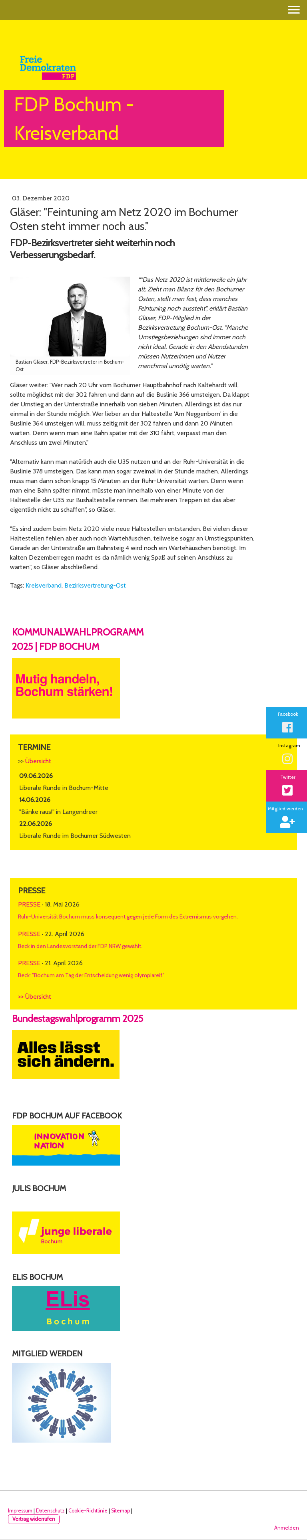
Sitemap (120, 1511)
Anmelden (286, 1528)
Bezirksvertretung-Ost (95, 585)
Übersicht (38, 761)
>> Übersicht (34, 996)
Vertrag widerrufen (33, 1519)
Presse (29, 904)
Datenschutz (50, 1511)
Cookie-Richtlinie (88, 1511)
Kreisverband (44, 585)
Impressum (20, 1511)
